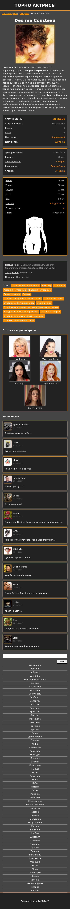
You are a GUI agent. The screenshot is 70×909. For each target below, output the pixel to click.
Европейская (58, 166)
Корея (35, 779)
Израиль (35, 740)
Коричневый (58, 137)
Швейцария (35, 872)
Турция (35, 847)
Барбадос (35, 697)
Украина (34, 851)
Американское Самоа (35, 679)
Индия (35, 744)
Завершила (59, 119)
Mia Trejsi (19, 383)
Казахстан (35, 765)
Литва (35, 790)
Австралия (35, 665)
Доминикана (35, 737)
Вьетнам (35, 722)
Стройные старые (53, 298)
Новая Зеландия (35, 804)
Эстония (35, 880)
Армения (35, 690)
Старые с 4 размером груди (19, 320)
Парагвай (35, 812)
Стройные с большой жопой (19, 303)
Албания (35, 672)
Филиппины (35, 855)
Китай (35, 772)
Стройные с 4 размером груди (20, 307)
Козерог (60, 161)
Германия (35, 726)
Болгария (35, 708)
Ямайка (35, 887)
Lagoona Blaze (50, 383)
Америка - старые (49, 307)
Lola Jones (19, 359)
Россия (35, 826)
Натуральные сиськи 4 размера (21, 311)
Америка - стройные (15, 290)
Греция (35, 729)
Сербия (35, 833)
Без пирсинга (44, 303)
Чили (35, 869)
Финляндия (35, 858)
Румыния (35, 830)
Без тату (46, 285)
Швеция (35, 876)
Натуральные (57, 203)
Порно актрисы (35, 5)
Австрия (35, 669)
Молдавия (35, 797)
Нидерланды (35, 801)
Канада (35, 769)
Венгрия (35, 715)
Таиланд (35, 844)
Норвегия (35, 808)
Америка (24, 13)
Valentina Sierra (50, 359)
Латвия (35, 787)
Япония (35, 890)
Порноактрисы (10, 13)
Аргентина (35, 686)
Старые (26, 294)
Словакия (35, 837)
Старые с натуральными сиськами (22, 298)
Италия (35, 762)
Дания (35, 733)
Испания (35, 758)
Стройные (59, 285)
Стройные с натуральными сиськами (24, 316)
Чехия (35, 865)
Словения (35, 840)
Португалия (35, 819)
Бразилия (35, 711)
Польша (35, 815)
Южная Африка (35, 883)
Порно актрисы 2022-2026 (35, 901)
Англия (35, 683)
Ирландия (35, 751)
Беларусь (35, 701)
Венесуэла (35, 719)
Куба (35, 783)
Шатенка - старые (50, 311)
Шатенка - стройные (39, 290)
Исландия (35, 754)
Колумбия (35, 776)
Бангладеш (35, 694)
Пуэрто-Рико (35, 822)
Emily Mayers (35, 408)
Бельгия (35, 704)
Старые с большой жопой (25, 285)
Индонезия (35, 747)
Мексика (35, 794)
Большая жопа (12, 294)
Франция (35, 862)
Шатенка (60, 142)
